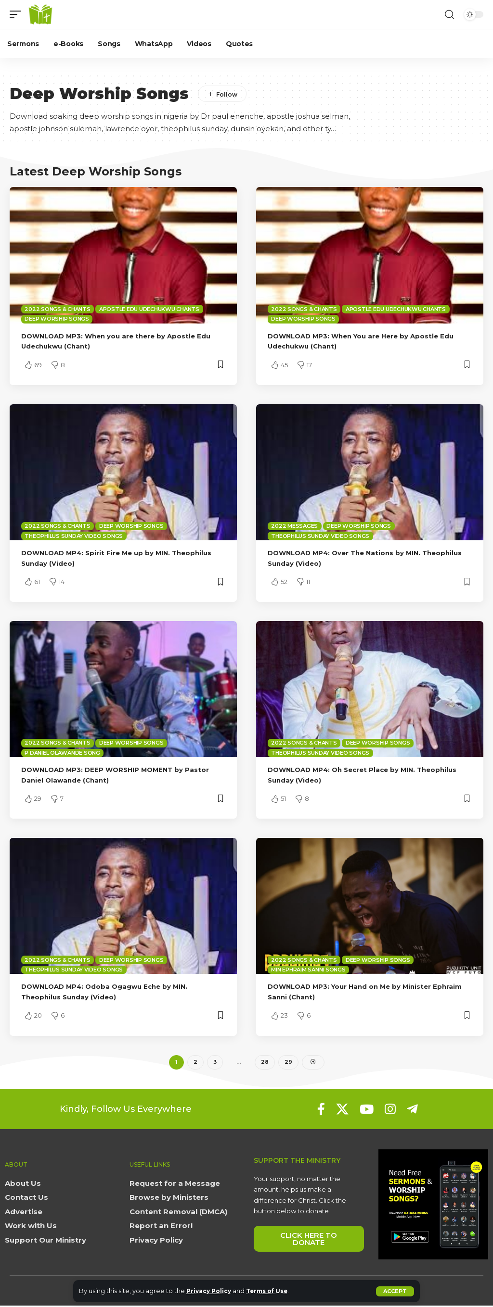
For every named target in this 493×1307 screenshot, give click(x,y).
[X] (342, 1110)
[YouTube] (366, 1110)
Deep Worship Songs (57, 318)
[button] (395, 1291)
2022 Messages (294, 526)
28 (265, 1062)
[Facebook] (321, 1110)
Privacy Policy (210, 1291)
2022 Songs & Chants (57, 309)
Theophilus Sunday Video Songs (74, 536)
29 (288, 1062)
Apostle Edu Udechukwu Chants (149, 309)
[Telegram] (412, 1110)
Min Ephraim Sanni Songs (308, 969)
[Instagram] (390, 1110)
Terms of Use (273, 1291)
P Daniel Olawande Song (62, 752)
